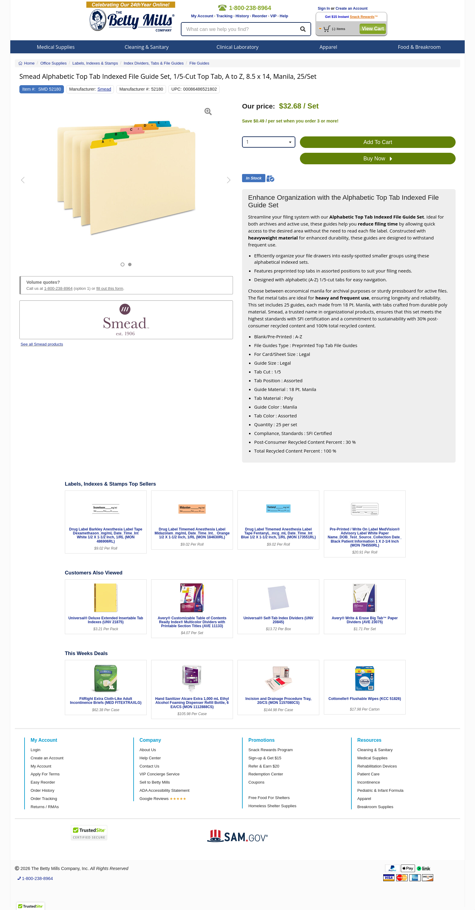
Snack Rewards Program (270, 750)
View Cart (373, 28)
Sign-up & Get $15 (264, 758)
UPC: (176, 89)
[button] (26, 184)
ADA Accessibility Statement (165, 790)
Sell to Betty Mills (155, 782)
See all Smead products (42, 344)
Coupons (256, 782)
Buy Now (378, 159)
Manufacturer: (82, 89)
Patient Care (368, 774)
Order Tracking (44, 798)
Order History (42, 790)
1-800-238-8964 (58, 288)
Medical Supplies (56, 47)
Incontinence (368, 782)
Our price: (258, 106)
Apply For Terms (45, 774)
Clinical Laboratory (238, 47)
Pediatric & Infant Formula (380, 790)
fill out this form (109, 288)
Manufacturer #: (134, 89)
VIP (273, 16)
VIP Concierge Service (160, 774)
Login (35, 750)
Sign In (324, 8)
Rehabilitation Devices (377, 766)
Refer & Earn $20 (263, 766)
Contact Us (149, 766)
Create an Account (352, 8)
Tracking (224, 16)
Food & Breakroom (419, 47)
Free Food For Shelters (269, 797)
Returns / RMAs (45, 807)
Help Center (150, 758)
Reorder (259, 16)
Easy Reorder (43, 782)
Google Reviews (154, 798)
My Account (202, 16)
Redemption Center (265, 774)
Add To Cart (378, 142)
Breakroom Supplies (375, 807)
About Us (148, 750)
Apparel (328, 47)
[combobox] (268, 142)
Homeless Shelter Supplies (272, 806)
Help (284, 16)
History (242, 16)
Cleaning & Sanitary (147, 47)
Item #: (29, 89)
